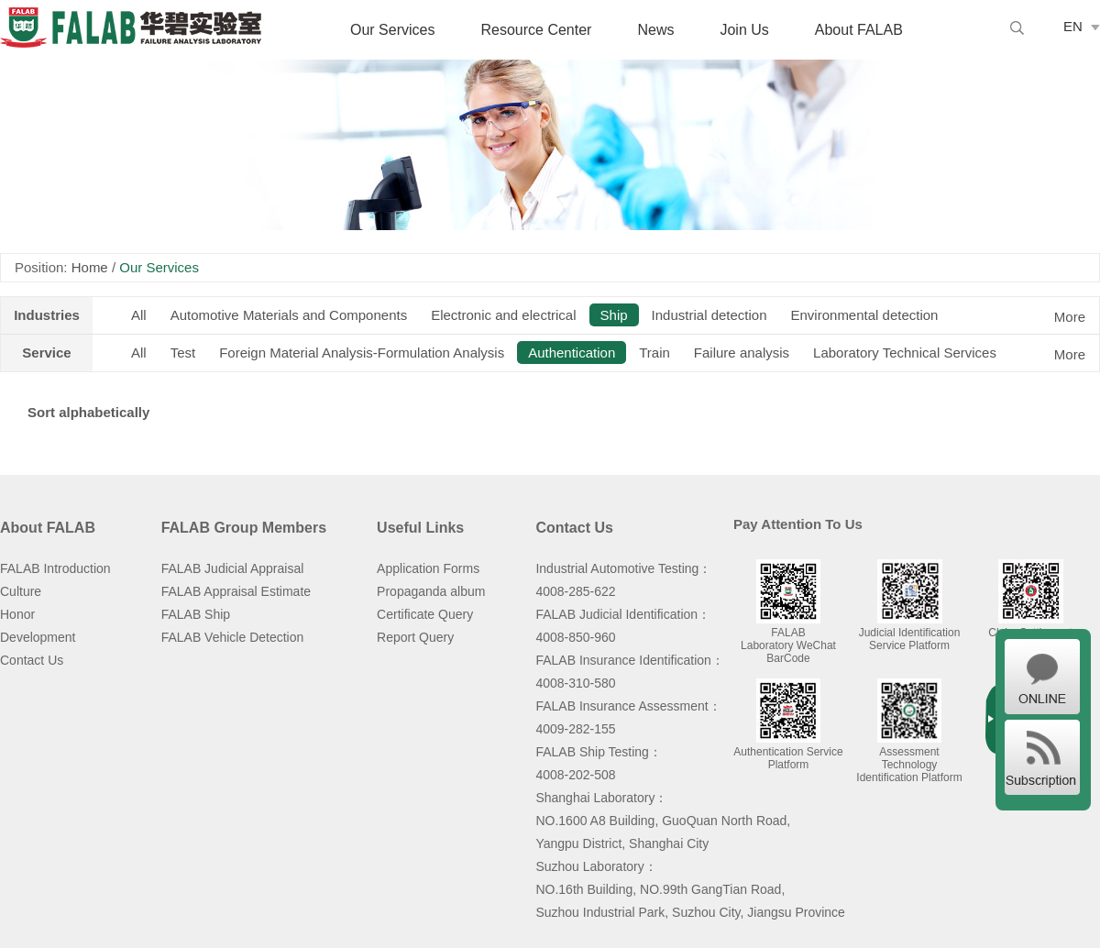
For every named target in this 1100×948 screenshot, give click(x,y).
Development (38, 637)
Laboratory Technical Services (904, 352)
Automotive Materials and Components (288, 315)
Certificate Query (425, 614)
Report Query (415, 637)
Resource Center (535, 30)
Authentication (571, 352)
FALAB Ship (196, 614)
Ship (614, 315)
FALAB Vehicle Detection (232, 637)
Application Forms (428, 568)
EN (1073, 26)
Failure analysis (741, 352)
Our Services (392, 30)
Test (183, 352)
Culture (20, 591)
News (655, 30)
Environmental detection (865, 315)
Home (90, 267)
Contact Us (31, 660)
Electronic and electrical (503, 315)
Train (654, 352)
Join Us (744, 30)
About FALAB (859, 30)
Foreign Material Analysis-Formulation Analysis (361, 352)
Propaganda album (431, 591)
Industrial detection (709, 315)
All (139, 315)
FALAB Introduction (55, 568)
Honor (17, 614)
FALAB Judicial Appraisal (232, 568)
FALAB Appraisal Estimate (236, 591)
